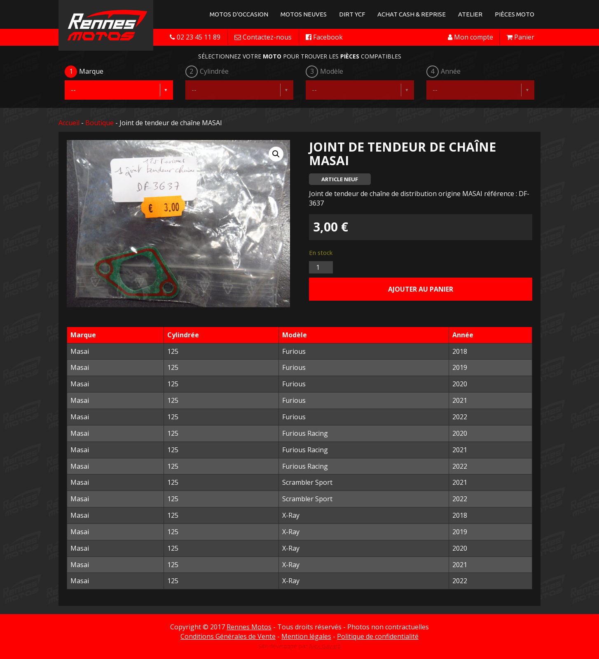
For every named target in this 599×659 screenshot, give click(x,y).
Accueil (69, 122)
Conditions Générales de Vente (228, 636)
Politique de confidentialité (378, 636)
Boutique (99, 122)
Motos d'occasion (239, 14)
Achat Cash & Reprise (411, 14)
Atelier (470, 14)
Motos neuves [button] (304, 14)
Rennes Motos (249, 626)
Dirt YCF (352, 14)
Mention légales (306, 636)
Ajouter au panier (420, 289)
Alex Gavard (325, 646)
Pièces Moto (514, 14)
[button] (276, 154)
